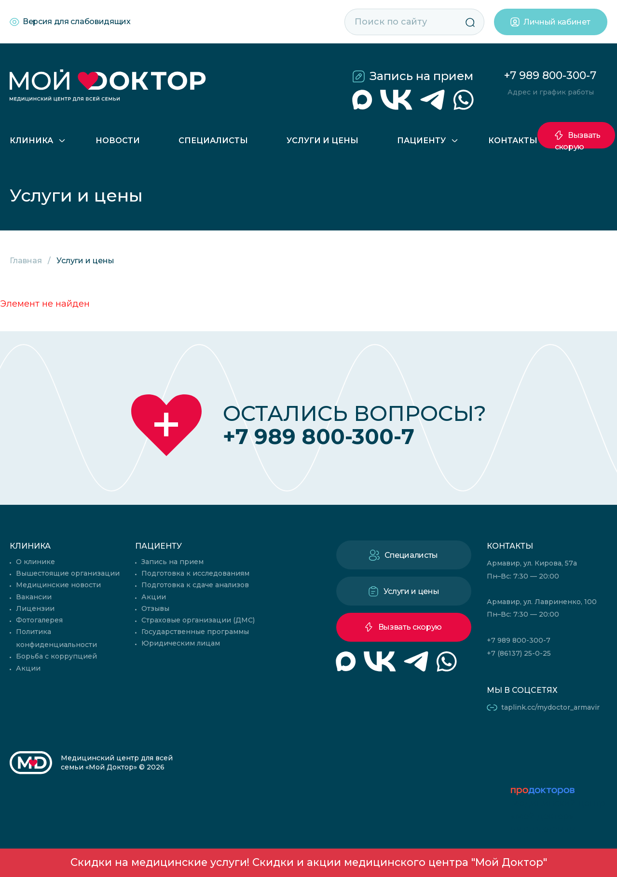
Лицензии (35, 608)
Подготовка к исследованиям (195, 573)
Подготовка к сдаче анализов (195, 584)
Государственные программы (195, 631)
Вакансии (34, 597)
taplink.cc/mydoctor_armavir (550, 707)
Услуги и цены (322, 140)
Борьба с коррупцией (56, 656)
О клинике (35, 561)
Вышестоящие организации (68, 573)
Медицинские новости (58, 584)
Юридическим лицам (180, 643)
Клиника (31, 140)
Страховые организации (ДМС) (198, 620)
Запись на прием (421, 76)
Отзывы (155, 608)
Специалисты (213, 140)
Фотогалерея (39, 620)
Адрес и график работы (550, 92)
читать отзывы (543, 829)
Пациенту (421, 140)
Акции (28, 668)
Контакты (512, 140)
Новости (118, 140)
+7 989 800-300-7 (550, 75)
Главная (26, 260)
